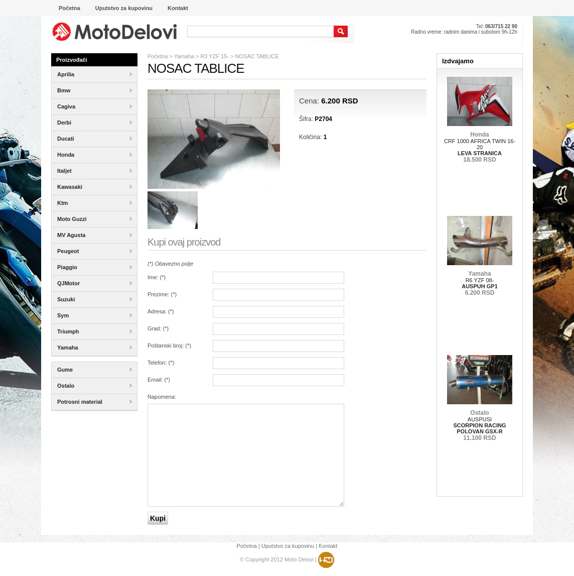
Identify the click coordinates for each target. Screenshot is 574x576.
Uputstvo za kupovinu (287, 546)
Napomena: (162, 397)
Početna (158, 56)
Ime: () (157, 277)
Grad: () (158, 328)
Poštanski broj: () (169, 345)
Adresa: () (161, 311)
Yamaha (184, 56)
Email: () (159, 380)
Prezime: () (162, 294)
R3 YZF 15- (214, 56)
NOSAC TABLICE (257, 56)
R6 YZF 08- (480, 283)
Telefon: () (161, 363)
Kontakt (328, 546)
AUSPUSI (479, 425)
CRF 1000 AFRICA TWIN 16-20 (479, 147)
